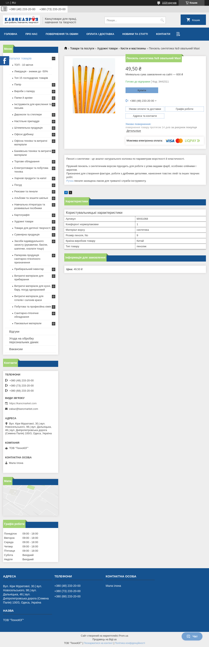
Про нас (31, 34)
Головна (10, 34)
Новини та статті (135, 34)
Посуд (18, 184)
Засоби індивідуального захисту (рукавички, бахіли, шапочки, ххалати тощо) (31, 244)
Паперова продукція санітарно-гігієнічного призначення (27, 259)
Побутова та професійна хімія (32, 306)
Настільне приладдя (26, 121)
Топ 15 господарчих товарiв (31, 77)
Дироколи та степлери (28, 114)
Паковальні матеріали (27, 323)
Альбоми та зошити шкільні (31, 197)
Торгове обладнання (26, 161)
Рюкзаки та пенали (26, 191)
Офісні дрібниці (23, 134)
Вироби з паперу (24, 91)
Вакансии (16, 349)
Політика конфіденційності (130, 643)
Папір (17, 84)
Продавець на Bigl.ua (104, 639)
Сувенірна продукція (27, 234)
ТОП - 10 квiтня (23, 64)
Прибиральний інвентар (29, 269)
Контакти (163, 34)
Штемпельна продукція (28, 127)
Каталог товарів (20, 58)
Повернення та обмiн (62, 34)
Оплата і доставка (100, 34)
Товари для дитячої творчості (32, 227)
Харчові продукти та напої (30, 178)
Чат (192, 636)
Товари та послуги (82, 48)
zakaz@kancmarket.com (23, 408)
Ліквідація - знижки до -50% (31, 71)
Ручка (69, 180)
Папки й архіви (23, 97)
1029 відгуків (169, 2)
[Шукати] (162, 20)
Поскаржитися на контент (98, 643)
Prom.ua (123, 635)
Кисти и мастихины (133, 48)
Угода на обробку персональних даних (24, 340)
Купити (142, 90)
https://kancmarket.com (23, 403)
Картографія (22, 214)
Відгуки (14, 331)
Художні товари (107, 48)
